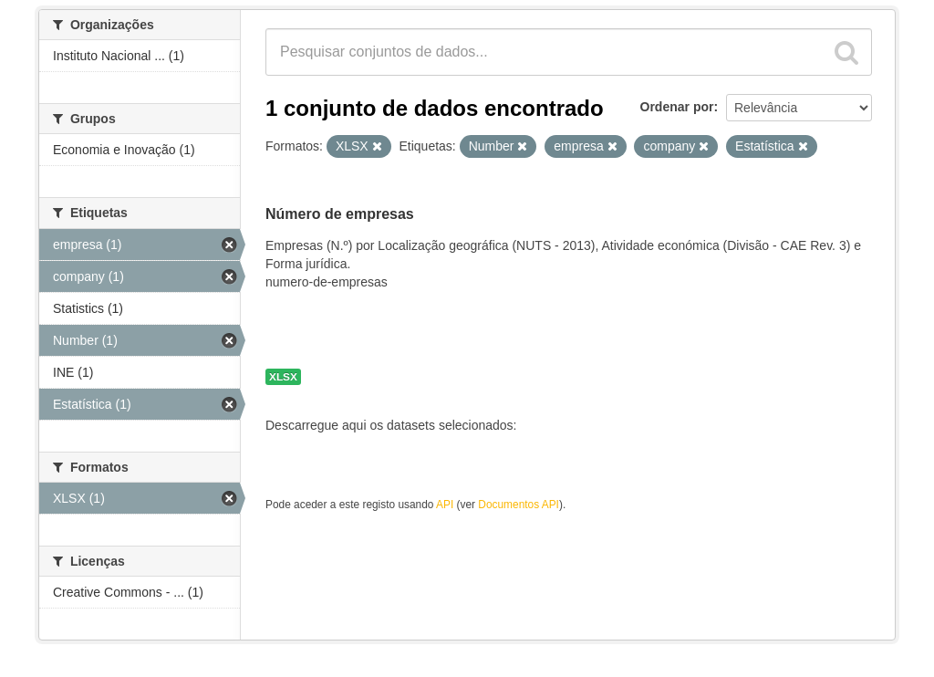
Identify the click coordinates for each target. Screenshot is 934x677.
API (444, 504)
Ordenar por (677, 106)
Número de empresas (339, 214)
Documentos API (518, 504)
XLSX (283, 376)
